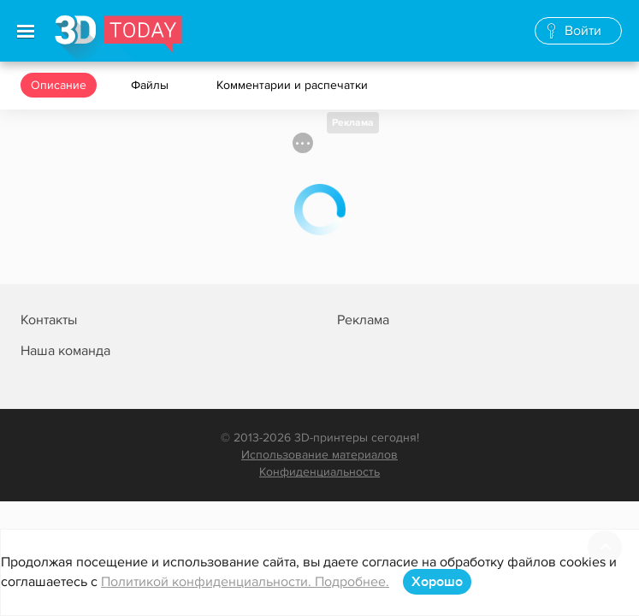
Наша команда (65, 350)
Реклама (353, 122)
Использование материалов (319, 454)
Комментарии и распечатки (293, 85)
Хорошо (437, 581)
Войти (583, 30)
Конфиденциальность (319, 472)
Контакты (49, 320)
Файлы (151, 85)
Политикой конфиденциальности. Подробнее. (245, 581)
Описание (58, 85)
